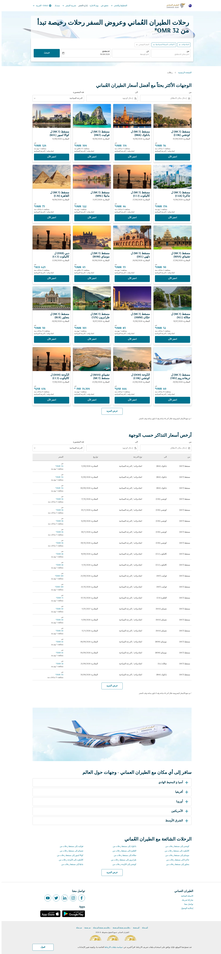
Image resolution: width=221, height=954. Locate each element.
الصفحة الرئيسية (183, 73)
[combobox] (169, 54)
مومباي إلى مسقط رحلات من (176, 855)
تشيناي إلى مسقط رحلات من (70, 851)
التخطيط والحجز (117, 6)
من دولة (77, 928)
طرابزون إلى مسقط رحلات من (122, 860)
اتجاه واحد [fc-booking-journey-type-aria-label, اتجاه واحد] (184, 45)
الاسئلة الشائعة (185, 896)
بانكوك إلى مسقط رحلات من (123, 846)
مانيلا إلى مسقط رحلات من (71, 864)
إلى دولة (143, 928)
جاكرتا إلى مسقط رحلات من (176, 860)
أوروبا (181, 802)
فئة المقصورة (76, 92)
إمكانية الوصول (185, 908)
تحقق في (103, 6)
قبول (41, 947)
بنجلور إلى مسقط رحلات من (176, 864)
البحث (45, 53)
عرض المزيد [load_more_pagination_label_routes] (110, 872)
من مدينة (86, 928)
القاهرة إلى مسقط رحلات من (123, 851)
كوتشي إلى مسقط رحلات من (176, 846)
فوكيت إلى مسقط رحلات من (70, 846)
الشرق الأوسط (176, 821)
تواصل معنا (187, 904)
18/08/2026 (103, 55)
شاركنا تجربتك (186, 900)
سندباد (55, 6)
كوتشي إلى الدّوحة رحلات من (123, 864)
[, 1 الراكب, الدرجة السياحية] (163, 44)
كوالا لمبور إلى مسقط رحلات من (68, 855)
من (186, 52)
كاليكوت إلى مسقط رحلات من (175, 851)
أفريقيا (181, 792)
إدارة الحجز (81, 6)
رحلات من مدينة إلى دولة (100, 928)
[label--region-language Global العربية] (40, 6)
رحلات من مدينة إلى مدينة (120, 928)
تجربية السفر (67, 6)
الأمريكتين (179, 811)
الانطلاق (104, 52)
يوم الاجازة (92, 6)
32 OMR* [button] (165, 30)
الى (146, 52)
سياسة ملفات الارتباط (112, 947)
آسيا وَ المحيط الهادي (172, 782)
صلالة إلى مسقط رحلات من (123, 855)
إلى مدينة (135, 928)
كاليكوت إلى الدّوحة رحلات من (69, 860)
